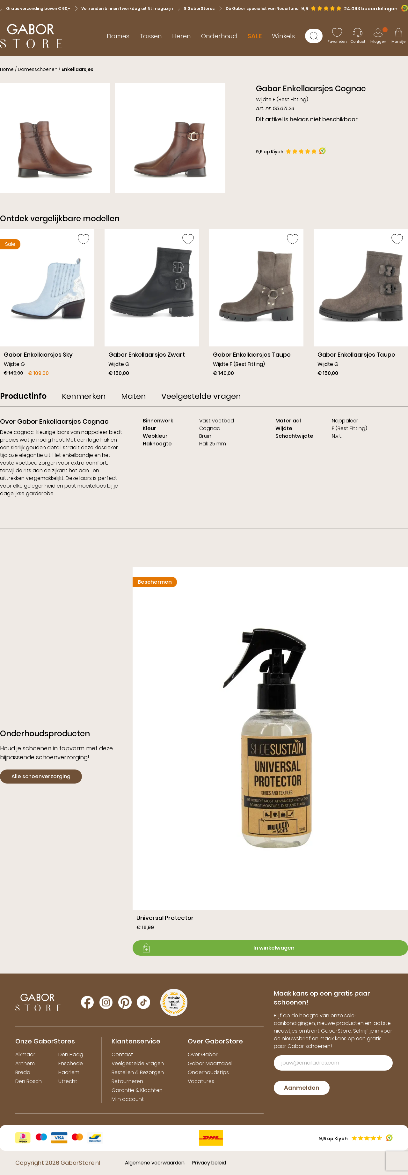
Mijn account (128, 1099)
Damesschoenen (37, 69)
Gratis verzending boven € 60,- (35, 8)
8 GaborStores (196, 8)
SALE (254, 36)
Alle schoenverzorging (40, 776)
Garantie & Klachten (137, 1090)
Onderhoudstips (208, 1072)
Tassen (151, 36)
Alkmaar (25, 1054)
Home (7, 69)
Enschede (70, 1063)
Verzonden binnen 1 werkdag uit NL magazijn (124, 8)
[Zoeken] (314, 36)
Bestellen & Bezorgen (138, 1072)
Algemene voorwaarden (155, 1162)
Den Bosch (28, 1081)
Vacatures (201, 1081)
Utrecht (67, 1081)
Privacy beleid (209, 1162)
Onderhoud (219, 36)
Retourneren (127, 1081)
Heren (181, 36)
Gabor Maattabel (210, 1063)
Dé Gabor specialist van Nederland (259, 8)
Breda (22, 1072)
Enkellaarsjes (77, 69)
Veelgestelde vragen (138, 1063)
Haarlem (68, 1072)
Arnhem (25, 1063)
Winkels (283, 36)
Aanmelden (301, 1088)
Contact (122, 1054)
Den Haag (70, 1054)
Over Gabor (203, 1054)
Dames (118, 36)
